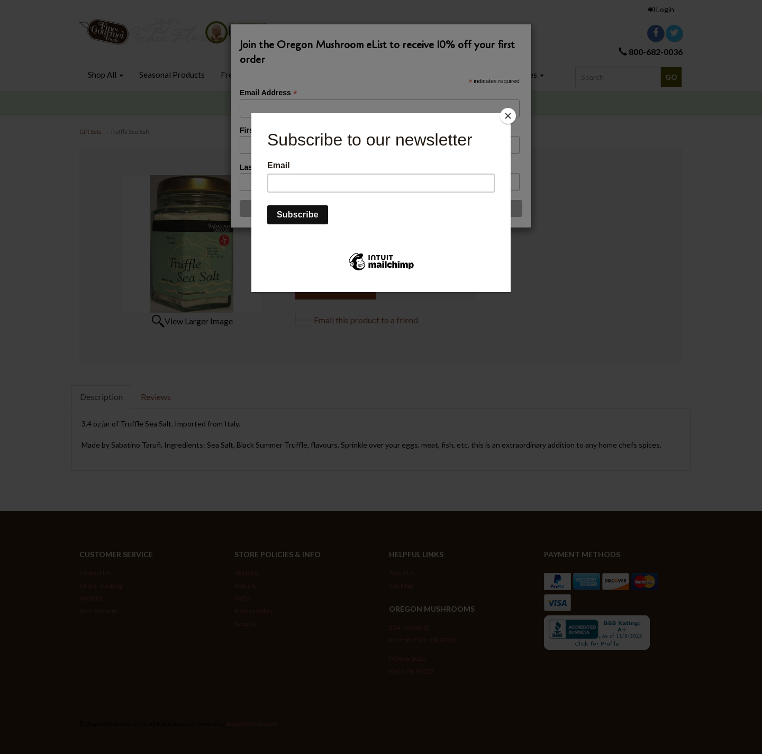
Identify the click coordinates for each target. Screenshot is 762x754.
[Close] (508, 116)
